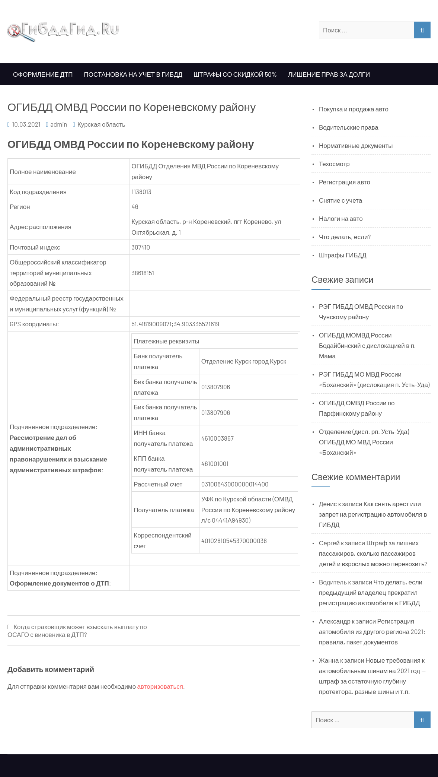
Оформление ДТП (43, 74)
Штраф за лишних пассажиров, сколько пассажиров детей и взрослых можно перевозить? (373, 553)
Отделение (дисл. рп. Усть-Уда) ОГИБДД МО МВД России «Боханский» (364, 442)
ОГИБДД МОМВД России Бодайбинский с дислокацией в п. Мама (367, 345)
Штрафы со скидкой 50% (235, 74)
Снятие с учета (340, 200)
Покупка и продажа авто (354, 108)
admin (58, 124)
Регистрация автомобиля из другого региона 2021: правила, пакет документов (372, 631)
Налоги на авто (341, 218)
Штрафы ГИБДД (343, 255)
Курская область (101, 124)
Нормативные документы (356, 145)
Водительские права (348, 127)
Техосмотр (334, 163)
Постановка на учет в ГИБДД (133, 74)
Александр (335, 621)
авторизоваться (160, 686)
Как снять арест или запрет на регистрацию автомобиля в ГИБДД (373, 514)
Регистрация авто (344, 181)
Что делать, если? (345, 236)
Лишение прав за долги (329, 74)
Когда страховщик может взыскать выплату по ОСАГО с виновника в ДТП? (77, 630)
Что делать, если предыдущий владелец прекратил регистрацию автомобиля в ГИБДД (370, 592)
